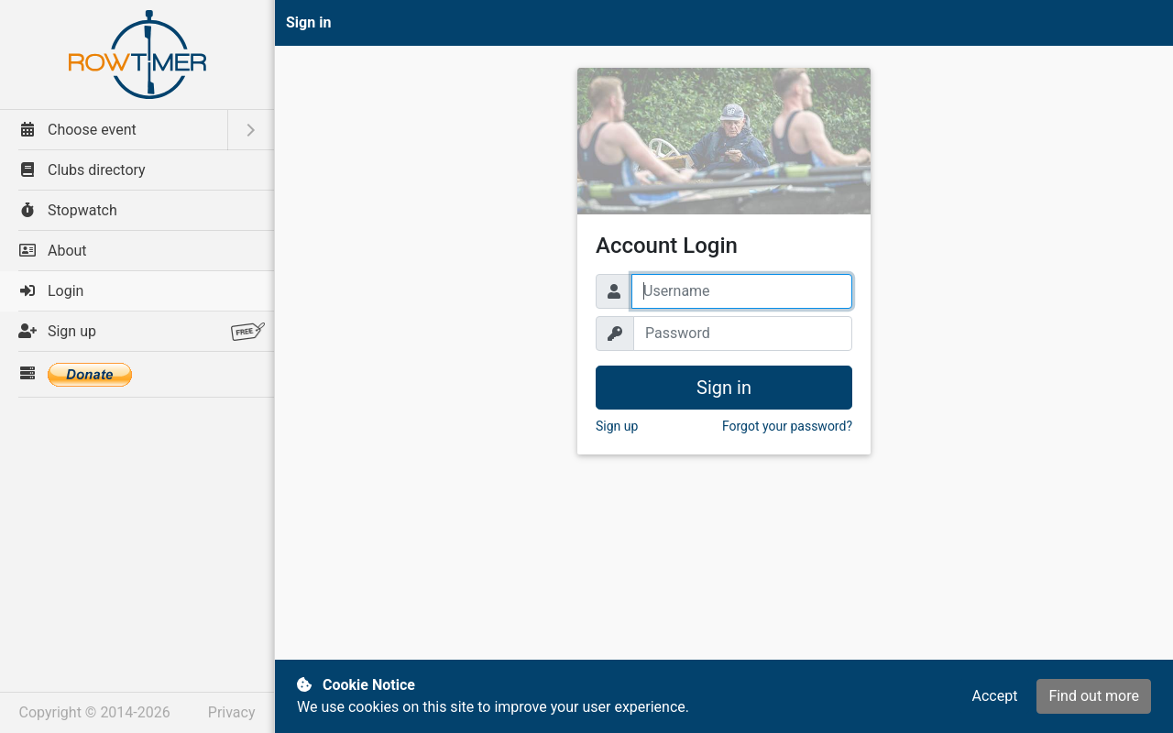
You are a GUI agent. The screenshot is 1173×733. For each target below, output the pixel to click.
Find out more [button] (1093, 696)
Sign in (723, 388)
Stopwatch (67, 210)
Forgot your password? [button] (787, 426)
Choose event (77, 129)
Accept (994, 696)
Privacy (232, 712)
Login (50, 291)
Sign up (141, 332)
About (52, 250)
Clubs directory (82, 170)
